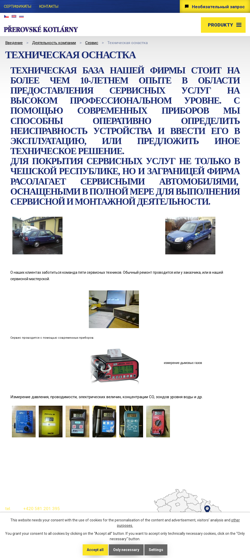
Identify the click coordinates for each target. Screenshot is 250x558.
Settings (156, 550)
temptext (195, 508)
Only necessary (126, 550)
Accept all (95, 550)
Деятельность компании (54, 42)
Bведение (14, 42)
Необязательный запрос (218, 6)
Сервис (91, 42)
